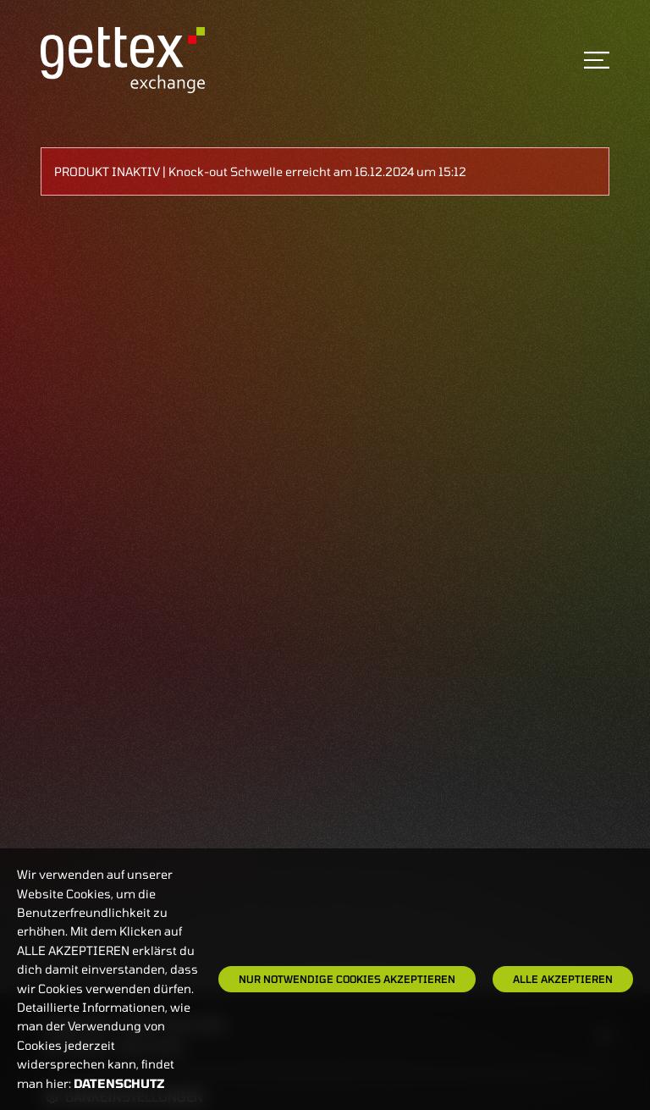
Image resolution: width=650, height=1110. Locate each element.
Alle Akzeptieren (563, 979)
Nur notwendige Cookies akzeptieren (347, 979)
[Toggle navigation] (596, 60)
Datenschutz (119, 1083)
